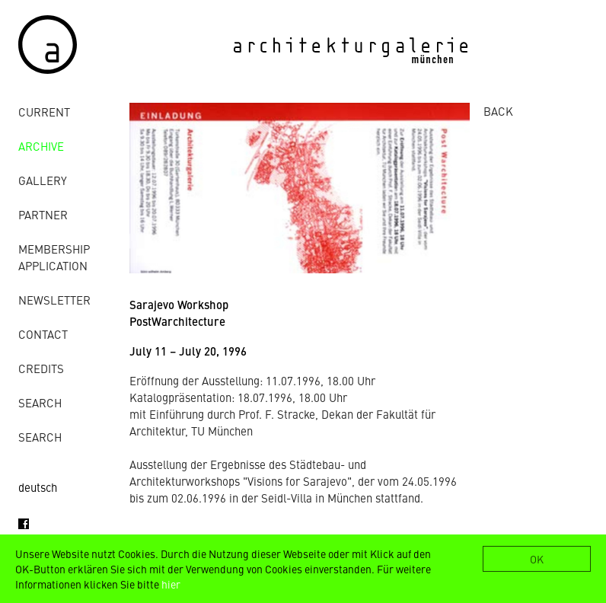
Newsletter (54, 300)
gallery (42, 180)
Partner (43, 214)
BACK (498, 111)
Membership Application (54, 257)
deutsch (37, 487)
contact (43, 334)
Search (40, 402)
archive (41, 146)
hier (170, 584)
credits (41, 368)
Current (44, 112)
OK (537, 558)
